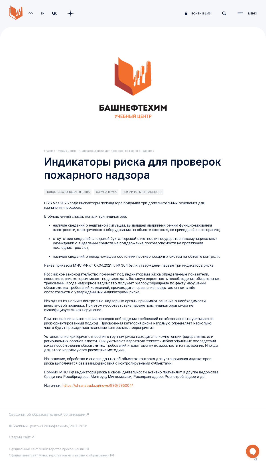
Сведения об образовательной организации (47, 414)
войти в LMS (201, 13)
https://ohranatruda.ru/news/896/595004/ (98, 385)
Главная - (51, 150)
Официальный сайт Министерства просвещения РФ (49, 449)
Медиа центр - (68, 150)
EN (43, 13)
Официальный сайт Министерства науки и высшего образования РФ (62, 455)
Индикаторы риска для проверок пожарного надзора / (116, 150)
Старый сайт (20, 437)
